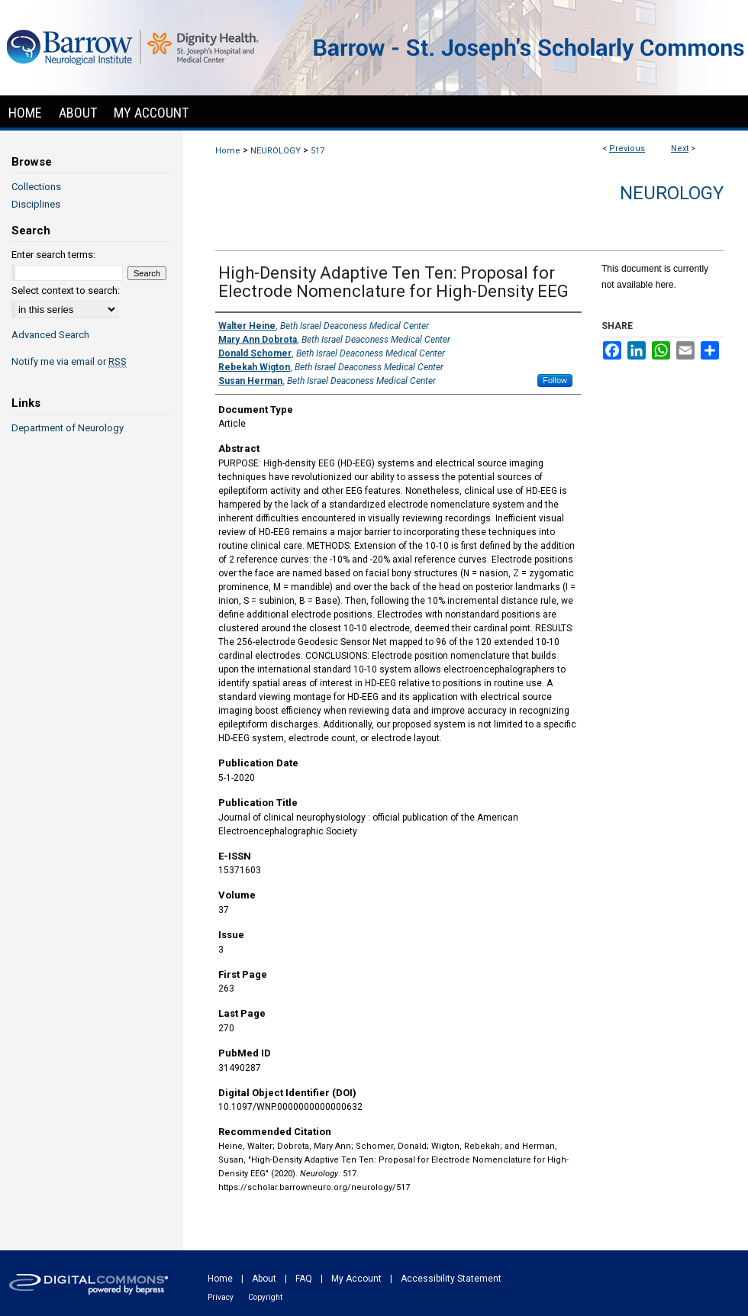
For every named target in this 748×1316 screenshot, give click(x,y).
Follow (555, 380)
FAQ (303, 1278)
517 (317, 151)
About (264, 1278)
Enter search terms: (53, 254)
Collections (36, 186)
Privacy (221, 1297)
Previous (627, 148)
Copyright (265, 1297)
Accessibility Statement (451, 1278)
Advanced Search (50, 334)
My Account (356, 1278)
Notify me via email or (69, 361)
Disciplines (35, 204)
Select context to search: (65, 290)
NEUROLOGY (275, 151)
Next (679, 148)
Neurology (672, 193)
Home (227, 151)
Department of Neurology (67, 428)
